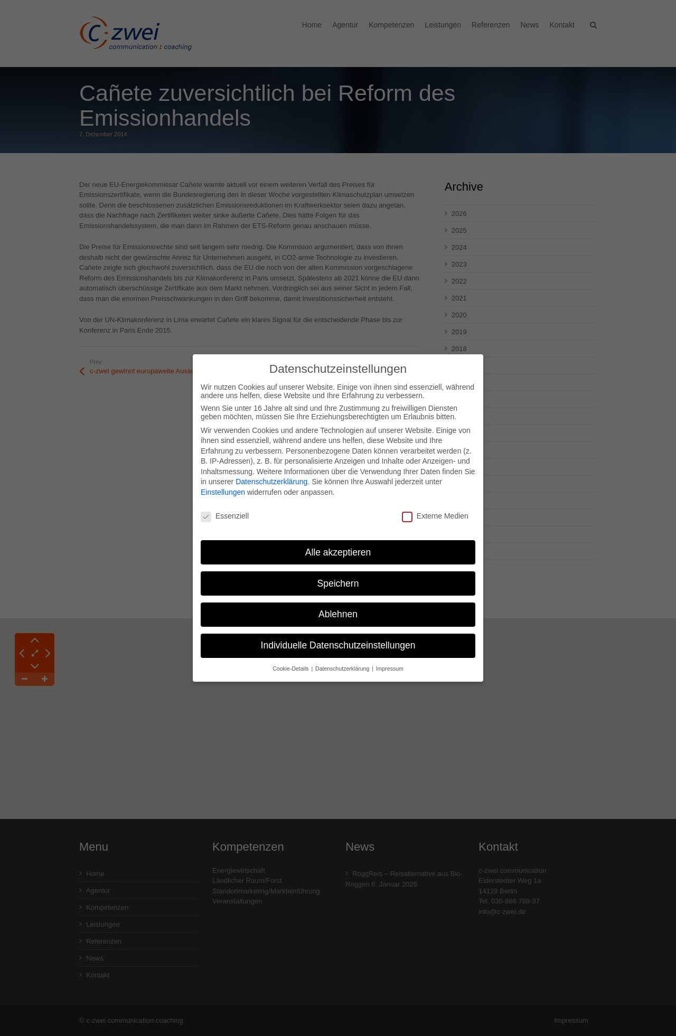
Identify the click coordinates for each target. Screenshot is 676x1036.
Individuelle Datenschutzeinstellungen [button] (338, 639)
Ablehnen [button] (338, 607)
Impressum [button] (389, 662)
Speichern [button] (338, 576)
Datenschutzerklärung (271, 475)
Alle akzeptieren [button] (338, 545)
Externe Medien (435, 509)
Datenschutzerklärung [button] (343, 662)
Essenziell (225, 509)
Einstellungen (223, 486)
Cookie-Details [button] (291, 662)
